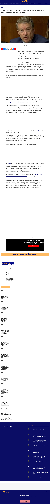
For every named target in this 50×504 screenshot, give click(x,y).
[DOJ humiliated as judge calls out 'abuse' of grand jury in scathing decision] (30, 446)
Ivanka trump (6, 419)
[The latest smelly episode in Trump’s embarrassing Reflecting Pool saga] (30, 457)
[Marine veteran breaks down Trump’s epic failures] (3, 274)
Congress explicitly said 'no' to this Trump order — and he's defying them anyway (5, 368)
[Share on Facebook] (4, 49)
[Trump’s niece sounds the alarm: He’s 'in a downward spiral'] (3, 374)
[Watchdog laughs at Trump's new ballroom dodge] (3, 292)
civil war (6, 412)
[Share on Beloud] (15, 49)
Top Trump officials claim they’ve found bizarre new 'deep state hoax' (5, 356)
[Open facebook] (3, 426)
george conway (4, 410)
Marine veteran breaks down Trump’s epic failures (9, 273)
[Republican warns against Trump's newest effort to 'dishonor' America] (3, 338)
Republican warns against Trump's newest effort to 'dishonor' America (5, 344)
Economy (17, 3)
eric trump (11, 419)
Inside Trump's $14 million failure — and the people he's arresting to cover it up (5, 404)
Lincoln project (7, 417)
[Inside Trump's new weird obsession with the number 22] (3, 303)
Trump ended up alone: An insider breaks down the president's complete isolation (5, 332)
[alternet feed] (2, 6)
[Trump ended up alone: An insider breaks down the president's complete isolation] (3, 326)
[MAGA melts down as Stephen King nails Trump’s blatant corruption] (3, 314)
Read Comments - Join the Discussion (25, 254)
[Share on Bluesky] (13, 49)
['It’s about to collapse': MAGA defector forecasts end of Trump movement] (3, 268)
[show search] (48, 9)
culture (10, 3)
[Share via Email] (8, 49)
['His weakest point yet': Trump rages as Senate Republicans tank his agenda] (30, 467)
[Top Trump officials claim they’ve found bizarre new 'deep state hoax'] (3, 350)
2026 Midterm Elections (24, 3)
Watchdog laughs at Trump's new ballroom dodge (5, 297)
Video (14, 3)
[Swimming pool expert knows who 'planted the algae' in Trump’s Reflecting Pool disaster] (3, 279)
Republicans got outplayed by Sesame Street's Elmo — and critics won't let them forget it (4, 391)
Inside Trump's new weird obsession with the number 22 (4, 308)
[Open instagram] (7, 426)
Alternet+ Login (32, 3)
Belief (7, 3)
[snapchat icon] (12, 426)
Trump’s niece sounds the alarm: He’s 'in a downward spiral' (4, 379)
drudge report (6, 414)
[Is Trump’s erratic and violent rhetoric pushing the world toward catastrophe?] (14, 245)
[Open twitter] (1, 6)
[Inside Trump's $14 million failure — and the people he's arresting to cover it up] (3, 398)
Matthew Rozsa (8, 45)
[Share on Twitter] (6, 49)
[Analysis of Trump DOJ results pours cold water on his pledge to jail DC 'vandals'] (30, 462)
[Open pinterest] (9, 426)
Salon (13, 45)
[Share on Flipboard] (2, 49)
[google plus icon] (6, 426)
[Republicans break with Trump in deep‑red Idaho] (30, 478)
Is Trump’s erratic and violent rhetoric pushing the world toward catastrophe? (33, 242)
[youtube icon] (10, 426)
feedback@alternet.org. (32, 237)
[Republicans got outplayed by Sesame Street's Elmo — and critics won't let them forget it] (3, 385)
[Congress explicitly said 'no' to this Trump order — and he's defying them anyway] (3, 362)
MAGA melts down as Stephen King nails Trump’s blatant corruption (4, 320)
